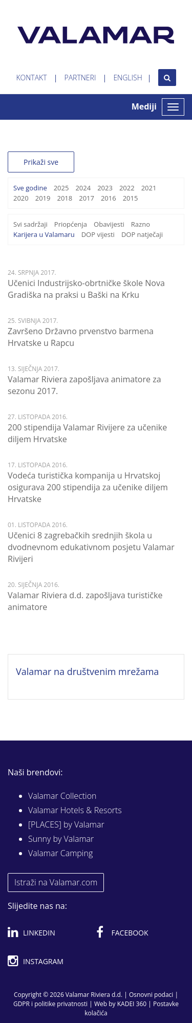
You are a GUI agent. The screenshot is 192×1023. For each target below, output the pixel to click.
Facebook (122, 931)
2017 (86, 198)
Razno (140, 224)
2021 (149, 187)
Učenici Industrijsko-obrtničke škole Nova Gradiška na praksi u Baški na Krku (86, 288)
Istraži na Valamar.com (55, 882)
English (127, 77)
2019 (43, 198)
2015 (130, 198)
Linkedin (31, 931)
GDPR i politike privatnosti (50, 1003)
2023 (105, 187)
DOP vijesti (98, 234)
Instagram (35, 959)
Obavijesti (109, 224)
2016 (108, 198)
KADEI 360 (131, 1003)
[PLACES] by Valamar (66, 824)
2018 (64, 198)
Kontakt (31, 77)
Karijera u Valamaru (44, 234)
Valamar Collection (62, 795)
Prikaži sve (41, 162)
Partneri (80, 77)
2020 (21, 198)
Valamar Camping (60, 853)
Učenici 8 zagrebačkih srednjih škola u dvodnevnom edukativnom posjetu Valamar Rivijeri (91, 547)
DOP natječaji (142, 234)
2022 (127, 187)
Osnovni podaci (151, 994)
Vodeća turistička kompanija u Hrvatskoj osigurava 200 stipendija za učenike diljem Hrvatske (88, 487)
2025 (61, 187)
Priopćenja (70, 224)
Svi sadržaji (30, 224)
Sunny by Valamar (61, 838)
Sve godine (30, 187)
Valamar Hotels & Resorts (75, 810)
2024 (83, 187)
